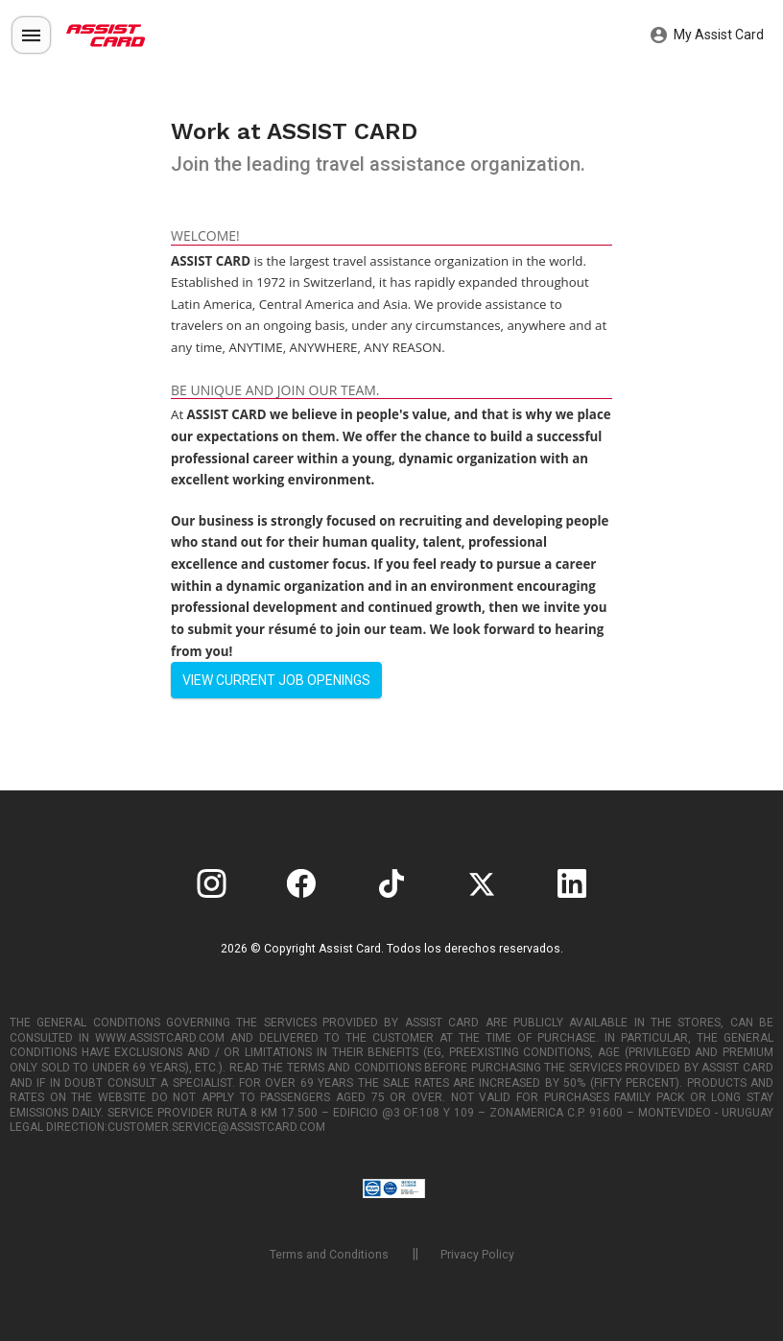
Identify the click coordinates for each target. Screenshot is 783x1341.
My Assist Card (707, 35)
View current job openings (276, 680)
